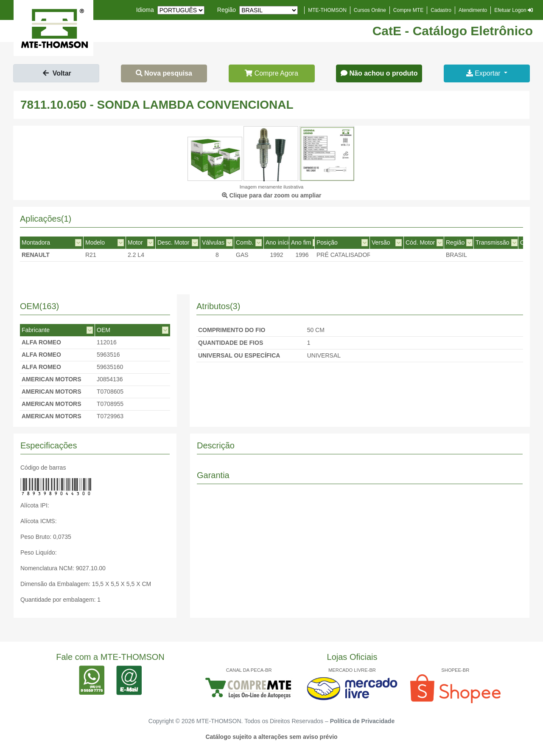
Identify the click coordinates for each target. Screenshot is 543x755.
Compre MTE (408, 10)
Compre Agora (271, 73)
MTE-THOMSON (327, 10)
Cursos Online (370, 10)
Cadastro (441, 10)
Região (226, 9)
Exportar (484, 73)
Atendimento (473, 10)
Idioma (145, 9)
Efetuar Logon (513, 10)
